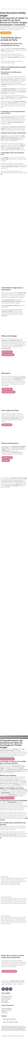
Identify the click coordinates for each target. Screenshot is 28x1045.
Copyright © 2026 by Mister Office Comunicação (12, 1036)
